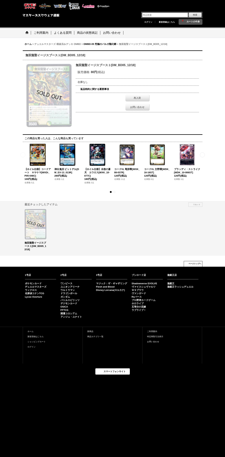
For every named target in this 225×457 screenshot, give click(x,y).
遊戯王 (170, 283)
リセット (196, 204)
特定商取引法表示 (155, 336)
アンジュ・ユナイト (71, 316)
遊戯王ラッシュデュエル (180, 286)
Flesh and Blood (105, 286)
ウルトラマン (68, 290)
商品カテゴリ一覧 (95, 336)
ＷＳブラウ (138, 290)
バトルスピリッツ (70, 300)
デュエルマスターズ (35, 286)
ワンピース (66, 283)
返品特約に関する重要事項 (94, 89)
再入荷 (137, 98)
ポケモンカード (33, 283)
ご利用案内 (152, 331)
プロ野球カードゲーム (144, 300)
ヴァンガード (139, 293)
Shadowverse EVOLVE (144, 283)
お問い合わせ (137, 107)
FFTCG (64, 310)
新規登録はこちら (167, 22)
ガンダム (65, 296)
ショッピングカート (37, 342)
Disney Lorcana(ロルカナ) (110, 290)
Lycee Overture (33, 296)
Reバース (137, 296)
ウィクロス (31, 290)
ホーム (31, 331)
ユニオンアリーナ (70, 286)
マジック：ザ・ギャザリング (111, 283)
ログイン (148, 22)
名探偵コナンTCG (34, 293)
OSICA (64, 306)
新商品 (90, 331)
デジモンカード (69, 303)
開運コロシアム (69, 313)
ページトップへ (195, 264)
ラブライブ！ (139, 310)
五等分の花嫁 (139, 306)
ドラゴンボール (69, 293)
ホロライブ (138, 303)
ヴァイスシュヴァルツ (144, 286)
